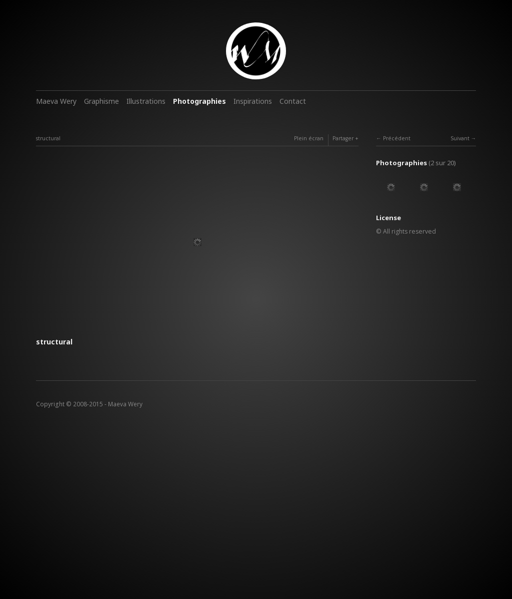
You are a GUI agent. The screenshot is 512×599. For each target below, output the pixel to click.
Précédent (396, 138)
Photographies (199, 101)
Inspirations (253, 101)
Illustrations (146, 101)
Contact (293, 101)
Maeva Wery (56, 101)
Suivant (460, 138)
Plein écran (309, 138)
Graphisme (101, 101)
